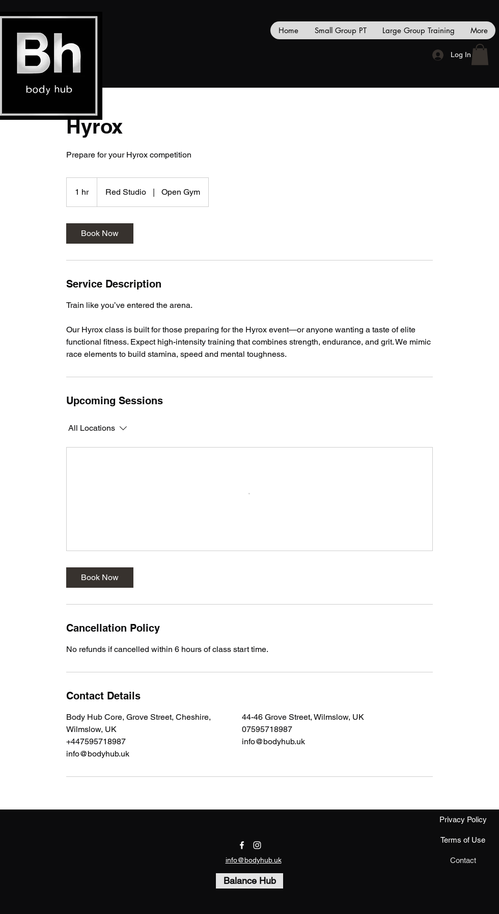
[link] (99, 233)
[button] (480, 54)
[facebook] (242, 845)
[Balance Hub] (249, 881)
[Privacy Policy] (463, 819)
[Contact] (463, 860)
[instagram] (257, 845)
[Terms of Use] (463, 840)
